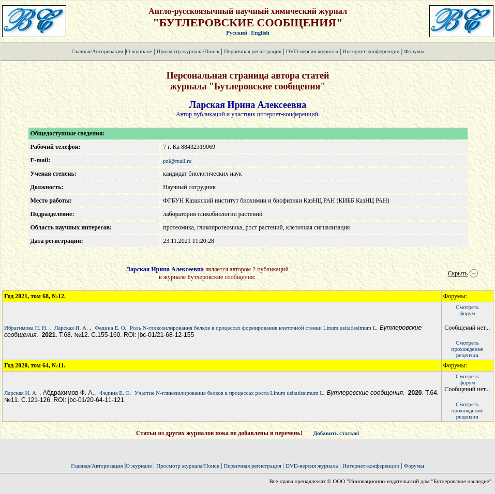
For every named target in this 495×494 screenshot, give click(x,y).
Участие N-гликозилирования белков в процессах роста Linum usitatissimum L (228, 393)
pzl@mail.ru (177, 161)
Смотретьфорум (467, 310)
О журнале (139, 51)
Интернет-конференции (370, 51)
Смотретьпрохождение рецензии (468, 348)
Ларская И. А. (71, 328)
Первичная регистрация (253, 51)
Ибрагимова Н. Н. (26, 328)
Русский (236, 32)
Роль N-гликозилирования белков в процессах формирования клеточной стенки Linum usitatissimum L (253, 328)
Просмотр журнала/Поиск (187, 51)
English (260, 32)
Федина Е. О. (110, 328)
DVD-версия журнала (312, 51)
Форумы (414, 51)
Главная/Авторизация (97, 51)
